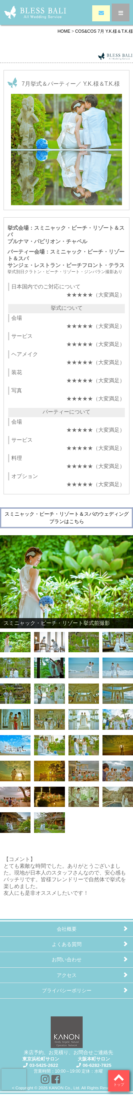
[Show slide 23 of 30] (84, 769)
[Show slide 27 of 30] (84, 795)
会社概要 (67, 929)
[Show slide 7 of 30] (84, 666)
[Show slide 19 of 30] (84, 744)
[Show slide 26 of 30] (49, 795)
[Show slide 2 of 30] (49, 640)
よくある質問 (67, 944)
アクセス (67, 975)
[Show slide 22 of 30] (49, 769)
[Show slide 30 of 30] (49, 821)
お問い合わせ (67, 959)
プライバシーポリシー (67, 990)
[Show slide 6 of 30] (49, 666)
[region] (66, 685)
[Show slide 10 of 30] (49, 692)
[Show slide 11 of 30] (84, 692)
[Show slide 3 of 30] (84, 640)
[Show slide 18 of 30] (49, 744)
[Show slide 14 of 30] (49, 718)
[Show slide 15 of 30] (84, 718)
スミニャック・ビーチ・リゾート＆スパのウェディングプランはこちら (67, 517)
